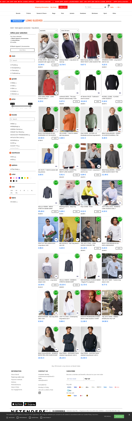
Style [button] (13, 56)
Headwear (83, 13)
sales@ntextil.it (43, 380)
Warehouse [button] (16, 153)
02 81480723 (42, 385)
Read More (95, 414)
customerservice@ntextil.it (46, 376)
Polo (62, 13)
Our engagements (16, 389)
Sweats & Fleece (41, 13)
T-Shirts (28, 13)
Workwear (95, 13)
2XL (12, 193)
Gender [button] (14, 79)
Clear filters (22, 50)
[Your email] (75, 379)
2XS (12, 190)
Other (114, 13)
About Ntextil (15, 374)
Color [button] (14, 174)
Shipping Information (42, 7)
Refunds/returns (16, 384)
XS (16, 190)
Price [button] (13, 99)
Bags (53, 13)
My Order (53, 7)
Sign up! (87, 378)
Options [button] (14, 165)
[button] (105, 7)
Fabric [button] (14, 198)
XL (32, 190)
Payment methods (16, 379)
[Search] (94, 7)
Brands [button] (14, 115)
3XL (17, 193)
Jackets (72, 13)
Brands (18, 13)
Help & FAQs (15, 387)
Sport (105, 13)
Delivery (13, 382)
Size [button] (13, 187)
